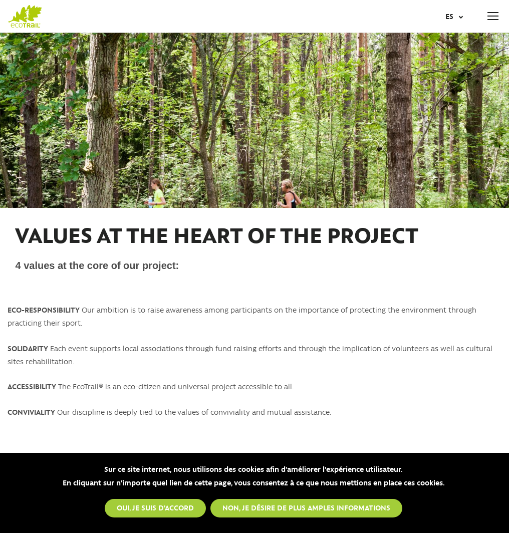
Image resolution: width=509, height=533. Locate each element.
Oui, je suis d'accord (155, 508)
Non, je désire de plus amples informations (306, 508)
